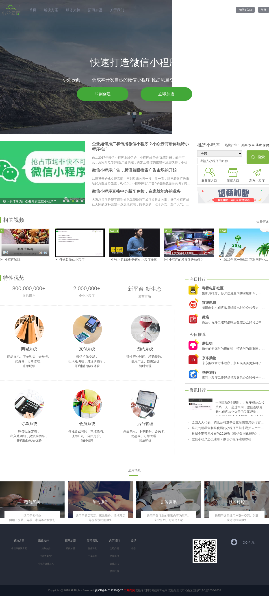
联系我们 (114, 571)
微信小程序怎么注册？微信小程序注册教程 (221, 439)
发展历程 (114, 556)
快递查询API (46, 556)
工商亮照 (129, 590)
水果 (251, 145)
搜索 (258, 157)
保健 (266, 145)
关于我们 (117, 10)
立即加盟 (166, 94)
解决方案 (51, 10)
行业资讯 (92, 548)
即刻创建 (103, 94)
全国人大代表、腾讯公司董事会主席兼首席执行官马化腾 (228, 422)
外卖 (244, 145)
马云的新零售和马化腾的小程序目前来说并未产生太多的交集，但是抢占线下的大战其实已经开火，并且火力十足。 (228, 428)
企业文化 (114, 563)
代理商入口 (245, 9)
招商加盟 (95, 10)
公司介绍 (114, 548)
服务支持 (73, 10)
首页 (32, 10)
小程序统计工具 (46, 563)
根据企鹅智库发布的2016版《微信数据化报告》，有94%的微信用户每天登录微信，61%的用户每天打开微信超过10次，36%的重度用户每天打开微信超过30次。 (228, 433)
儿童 (259, 145)
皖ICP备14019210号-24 (109, 590)
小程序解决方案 (19, 548)
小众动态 (92, 556)
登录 (263, 9)
